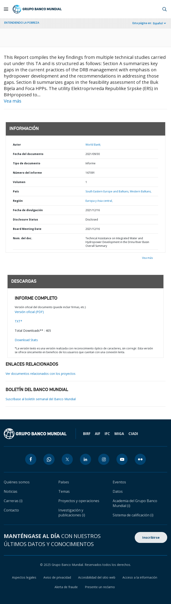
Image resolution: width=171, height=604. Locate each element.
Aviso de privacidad (57, 577)
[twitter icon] (67, 459)
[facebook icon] (30, 459)
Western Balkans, (140, 191)
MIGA (119, 433)
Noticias (10, 491)
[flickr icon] (140, 459)
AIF (97, 433)
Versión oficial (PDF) (29, 312)
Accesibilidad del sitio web (96, 577)
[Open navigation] (6, 9)
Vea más (12, 101)
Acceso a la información (139, 577)
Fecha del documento (28, 154)
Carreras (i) (13, 500)
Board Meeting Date (27, 229)
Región (18, 201)
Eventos (119, 482)
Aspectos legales (24, 577)
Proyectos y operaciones (78, 500)
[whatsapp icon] (49, 459)
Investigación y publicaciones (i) (71, 512)
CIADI (133, 433)
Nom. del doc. (22, 238)
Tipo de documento (26, 163)
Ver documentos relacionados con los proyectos (40, 373)
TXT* (18, 321)
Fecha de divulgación (28, 210)
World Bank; (93, 144)
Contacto (11, 510)
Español (158, 23)
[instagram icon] (103, 459)
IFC (107, 433)
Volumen (19, 182)
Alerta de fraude (66, 587)
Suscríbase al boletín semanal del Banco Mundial (41, 399)
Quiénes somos (17, 482)
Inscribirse (151, 537)
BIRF (86, 433)
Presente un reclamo (100, 587)
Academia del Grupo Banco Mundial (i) (135, 503)
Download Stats (26, 340)
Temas (64, 491)
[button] (164, 9)
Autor (17, 144)
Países (63, 482)
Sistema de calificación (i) (133, 515)
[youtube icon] (122, 459)
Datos (118, 491)
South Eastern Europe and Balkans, (107, 191)
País (16, 191)
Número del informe (27, 173)
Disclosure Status (25, 219)
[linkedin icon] (85, 459)
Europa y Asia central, (99, 201)
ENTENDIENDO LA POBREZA (21, 23)
